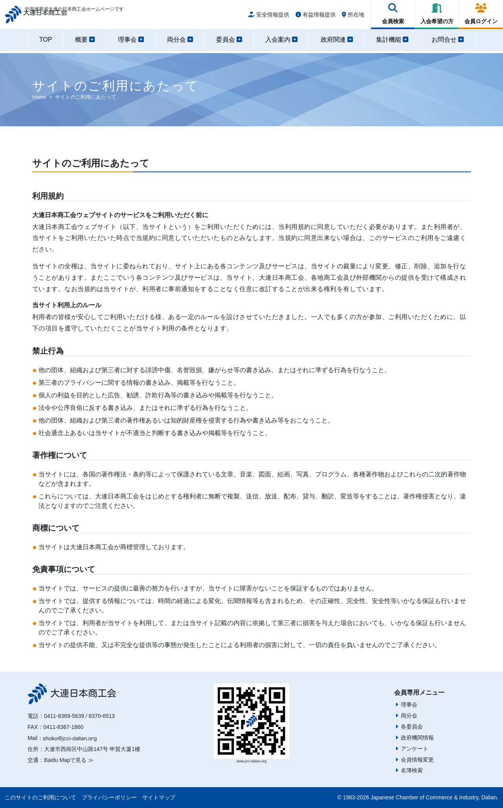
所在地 (353, 16)
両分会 (409, 715)
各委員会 (412, 726)
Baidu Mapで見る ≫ (69, 760)
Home (39, 97)
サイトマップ (158, 797)
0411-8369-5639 (64, 716)
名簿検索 (412, 770)
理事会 (409, 704)
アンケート (414, 748)
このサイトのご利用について (40, 797)
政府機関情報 (417, 737)
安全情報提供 (268, 16)
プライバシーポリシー (109, 797)
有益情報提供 (316, 16)
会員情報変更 (417, 759)
